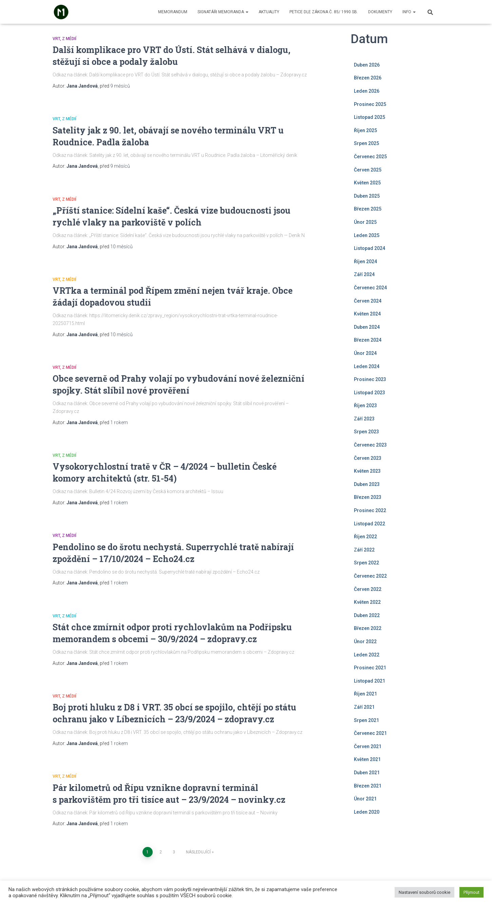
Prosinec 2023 (370, 379)
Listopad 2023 (369, 392)
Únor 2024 (365, 353)
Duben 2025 (367, 196)
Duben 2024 (367, 327)
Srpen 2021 (366, 720)
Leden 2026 (366, 91)
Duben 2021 (367, 772)
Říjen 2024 (365, 261)
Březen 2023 (367, 497)
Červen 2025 (367, 170)
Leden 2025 (366, 235)
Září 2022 (364, 550)
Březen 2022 (367, 628)
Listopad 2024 (369, 248)
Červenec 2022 (370, 576)
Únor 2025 (365, 222)
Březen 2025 (367, 209)
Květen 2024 (367, 314)
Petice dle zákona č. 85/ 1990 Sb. (323, 12)
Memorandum (172, 12)
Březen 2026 (367, 77)
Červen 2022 (367, 589)
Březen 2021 (367, 786)
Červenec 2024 (370, 287)
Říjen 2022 (365, 536)
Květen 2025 (367, 182)
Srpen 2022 (366, 562)
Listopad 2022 (369, 523)
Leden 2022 (366, 654)
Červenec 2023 (370, 445)
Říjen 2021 (365, 694)
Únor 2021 (365, 798)
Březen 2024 (367, 340)
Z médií (69, 38)
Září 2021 (364, 707)
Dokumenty (380, 12)
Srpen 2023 (366, 431)
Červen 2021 (367, 746)
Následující (198, 852)
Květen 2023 (367, 471)
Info (409, 12)
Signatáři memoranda (222, 12)
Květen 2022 (367, 602)
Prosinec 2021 (370, 667)
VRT (56, 38)
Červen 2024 (367, 301)
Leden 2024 (366, 366)
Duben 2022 (367, 615)
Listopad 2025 (369, 117)
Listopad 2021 (369, 681)
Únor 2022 (365, 641)
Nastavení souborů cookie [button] (424, 892)
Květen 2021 (367, 759)
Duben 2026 (367, 65)
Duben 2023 (367, 484)
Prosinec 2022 (370, 510)
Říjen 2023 (365, 405)
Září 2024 (364, 274)
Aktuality (269, 12)
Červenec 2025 (370, 156)
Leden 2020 (366, 812)
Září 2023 (364, 418)
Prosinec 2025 (370, 104)
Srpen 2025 (366, 143)
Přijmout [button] (471, 892)
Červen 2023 (367, 458)
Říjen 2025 (365, 130)
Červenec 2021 (370, 733)
